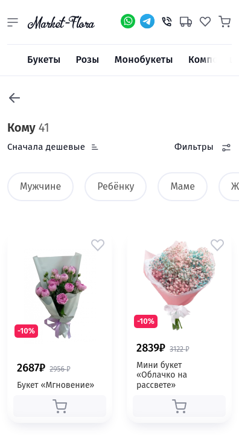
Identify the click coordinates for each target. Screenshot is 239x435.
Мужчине (40, 186)
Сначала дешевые (46, 146)
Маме (182, 186)
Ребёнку (115, 186)
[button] (12, 22)
